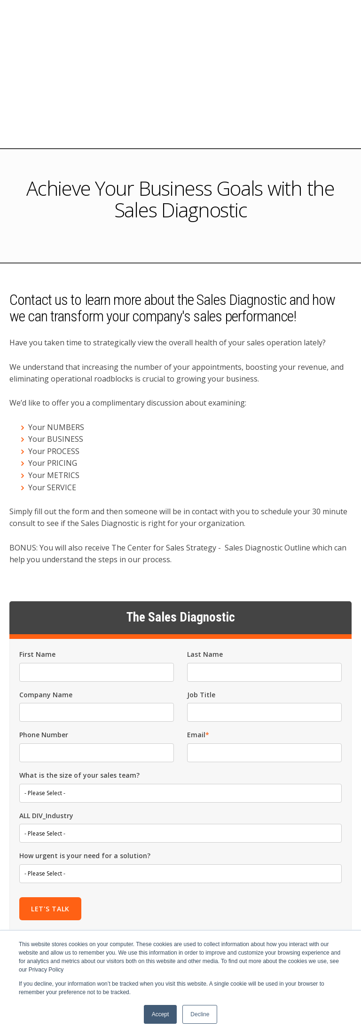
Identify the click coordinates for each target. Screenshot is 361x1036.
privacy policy (248, 862)
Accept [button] (160, 1014)
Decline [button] (199, 1014)
